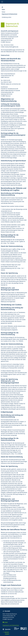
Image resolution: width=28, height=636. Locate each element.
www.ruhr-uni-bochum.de (13, 84)
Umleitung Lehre (6, 17)
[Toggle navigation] (2, 1)
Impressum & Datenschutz (9, 14)
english (7, 634)
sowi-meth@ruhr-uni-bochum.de (12, 511)
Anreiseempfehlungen (9, 50)
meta (3, 9)
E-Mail (5, 622)
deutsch (6, 632)
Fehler (3, 12)
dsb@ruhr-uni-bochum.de (11, 600)
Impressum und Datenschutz (11, 625)
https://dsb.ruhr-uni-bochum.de (10, 604)
